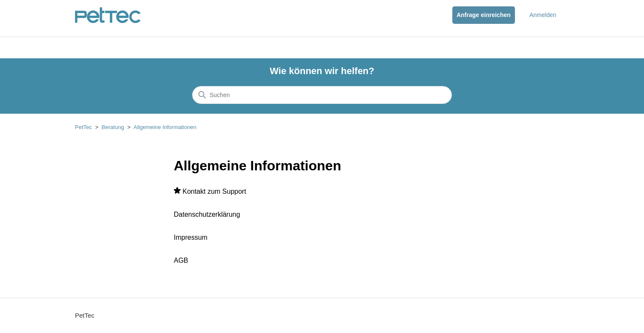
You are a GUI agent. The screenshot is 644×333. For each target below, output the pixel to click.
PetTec (83, 127)
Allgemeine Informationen (164, 127)
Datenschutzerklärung (207, 214)
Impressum (190, 237)
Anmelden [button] (542, 14)
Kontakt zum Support (214, 191)
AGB (181, 260)
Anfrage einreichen (484, 14)
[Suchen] (322, 94)
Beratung (113, 127)
